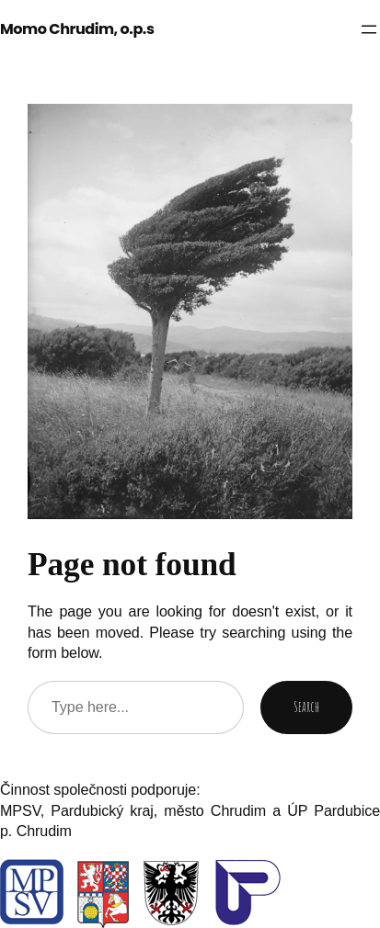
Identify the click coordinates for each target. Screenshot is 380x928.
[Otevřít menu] (369, 29)
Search (306, 706)
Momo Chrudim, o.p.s (77, 29)
